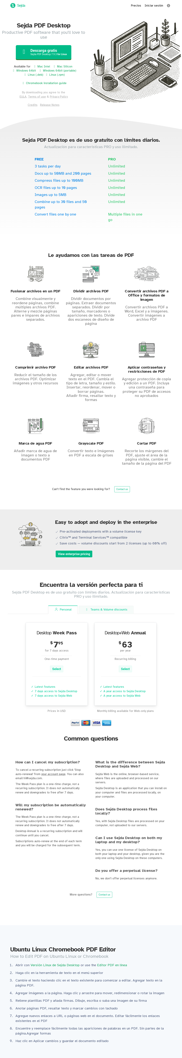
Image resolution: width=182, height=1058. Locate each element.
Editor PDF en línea (112, 965)
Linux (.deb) (33, 74)
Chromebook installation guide (44, 83)
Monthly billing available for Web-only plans (125, 711)
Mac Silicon (62, 66)
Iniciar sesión (154, 5)
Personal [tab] (62, 609)
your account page (53, 774)
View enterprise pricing (74, 554)
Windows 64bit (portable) (57, 70)
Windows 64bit (24, 70)
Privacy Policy (59, 96)
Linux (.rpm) (55, 74)
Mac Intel (41, 66)
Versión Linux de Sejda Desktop (56, 965)
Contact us (122, 489)
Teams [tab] (106, 610)
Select (56, 669)
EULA (23, 96)
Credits (32, 105)
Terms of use (37, 96)
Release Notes (49, 105)
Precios (136, 5)
